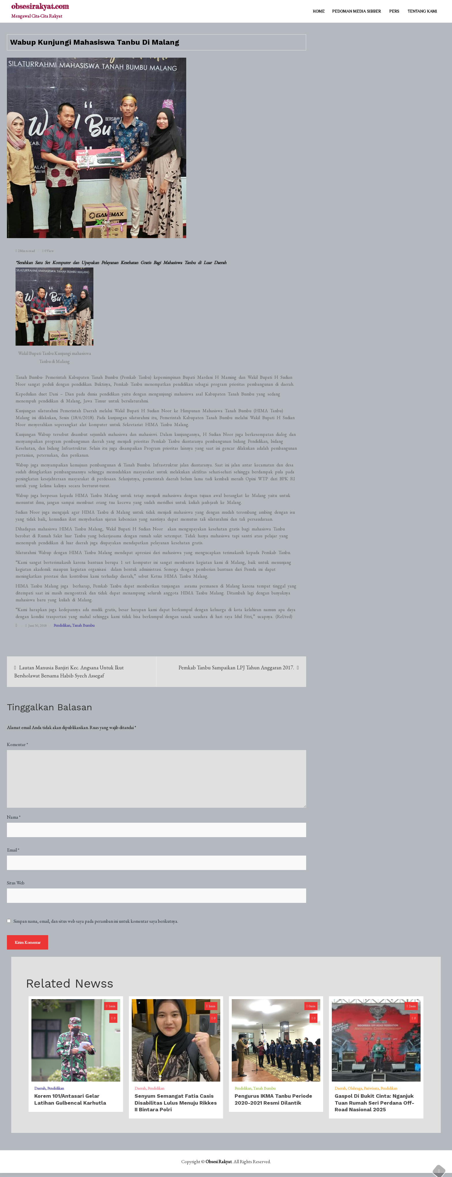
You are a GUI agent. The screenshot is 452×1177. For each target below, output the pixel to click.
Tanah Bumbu (83, 625)
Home (319, 11)
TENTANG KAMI (422, 11)
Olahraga (355, 1092)
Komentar (17, 744)
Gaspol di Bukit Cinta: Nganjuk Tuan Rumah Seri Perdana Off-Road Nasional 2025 (374, 1106)
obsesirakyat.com (40, 6)
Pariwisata (371, 1092)
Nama (13, 817)
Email (13, 850)
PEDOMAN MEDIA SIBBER (356, 11)
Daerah (40, 1092)
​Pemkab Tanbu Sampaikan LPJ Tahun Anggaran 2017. (236, 667)
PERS (394, 11)
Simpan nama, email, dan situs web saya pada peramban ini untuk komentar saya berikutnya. (96, 921)
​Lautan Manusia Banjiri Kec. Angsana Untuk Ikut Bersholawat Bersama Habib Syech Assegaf (69, 671)
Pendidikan (62, 625)
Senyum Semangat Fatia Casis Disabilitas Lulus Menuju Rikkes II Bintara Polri (176, 1106)
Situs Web (16, 883)
